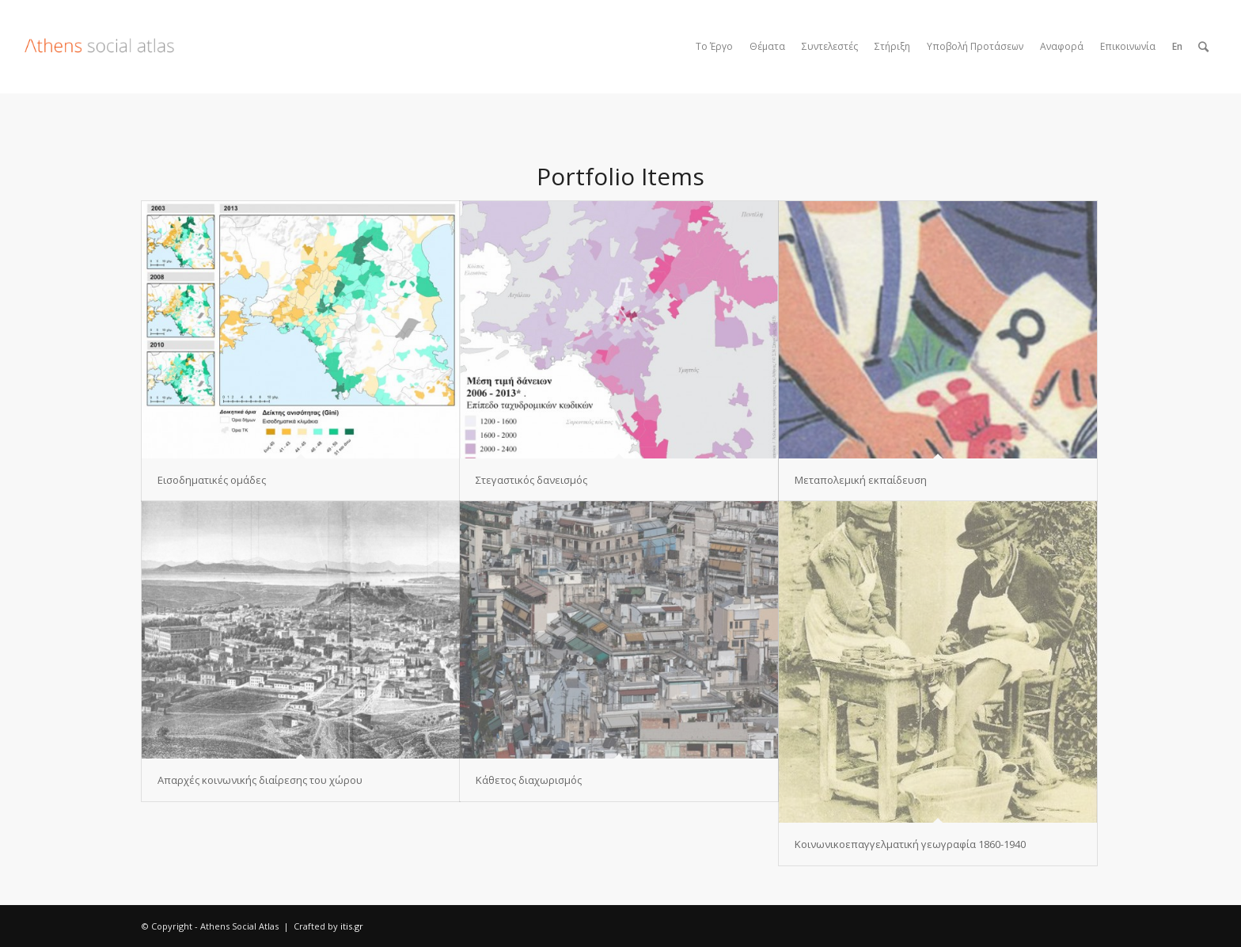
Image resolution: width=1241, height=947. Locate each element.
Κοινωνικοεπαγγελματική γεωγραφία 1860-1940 (910, 844)
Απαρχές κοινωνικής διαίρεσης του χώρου (259, 780)
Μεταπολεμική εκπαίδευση (861, 480)
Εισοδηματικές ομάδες (211, 480)
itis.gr (351, 926)
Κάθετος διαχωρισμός (529, 780)
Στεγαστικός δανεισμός (531, 480)
